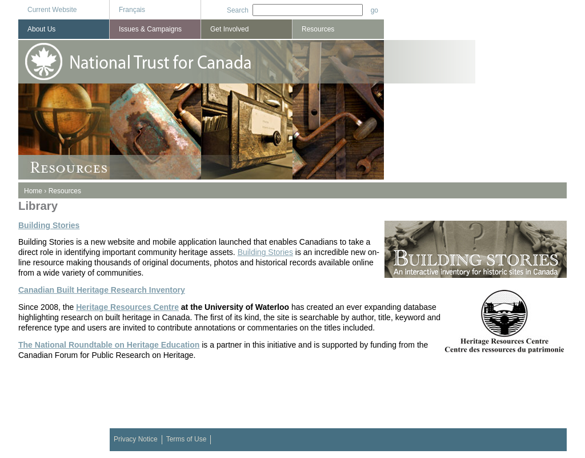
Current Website (52, 10)
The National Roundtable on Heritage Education (108, 344)
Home (33, 191)
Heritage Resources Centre (127, 307)
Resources (65, 191)
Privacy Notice (136, 439)
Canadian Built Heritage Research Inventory (101, 289)
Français (132, 10)
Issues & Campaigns (150, 29)
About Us (41, 29)
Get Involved (229, 29)
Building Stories (48, 225)
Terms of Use (186, 439)
